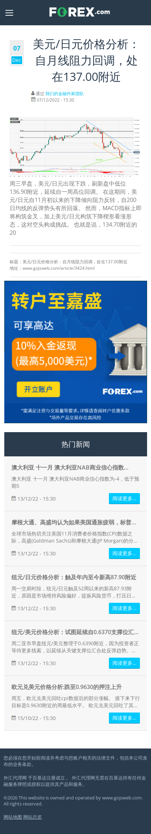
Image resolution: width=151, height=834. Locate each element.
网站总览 (32, 817)
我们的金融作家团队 (64, 93)
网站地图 (13, 817)
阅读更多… (124, 498)
